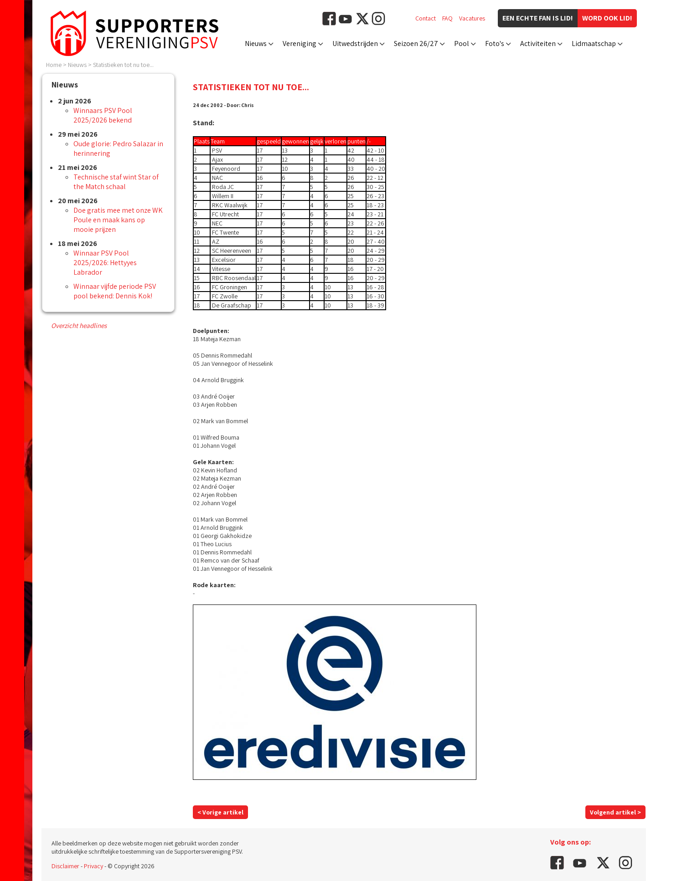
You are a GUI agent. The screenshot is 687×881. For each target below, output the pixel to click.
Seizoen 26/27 (416, 43)
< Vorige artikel (220, 812)
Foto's (494, 43)
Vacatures (472, 18)
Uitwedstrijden (355, 43)
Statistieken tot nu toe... (123, 65)
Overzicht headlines (79, 325)
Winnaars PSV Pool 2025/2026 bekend (102, 115)
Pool (461, 43)
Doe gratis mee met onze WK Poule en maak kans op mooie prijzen (118, 219)
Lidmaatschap (594, 43)
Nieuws (256, 43)
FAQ (447, 18)
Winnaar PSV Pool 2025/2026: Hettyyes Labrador (105, 262)
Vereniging (299, 43)
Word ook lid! (607, 18)
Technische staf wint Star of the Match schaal (116, 181)
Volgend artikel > (615, 812)
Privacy (93, 866)
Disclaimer (65, 866)
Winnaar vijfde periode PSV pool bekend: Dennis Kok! (114, 291)
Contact (425, 18)
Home (54, 65)
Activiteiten (538, 43)
